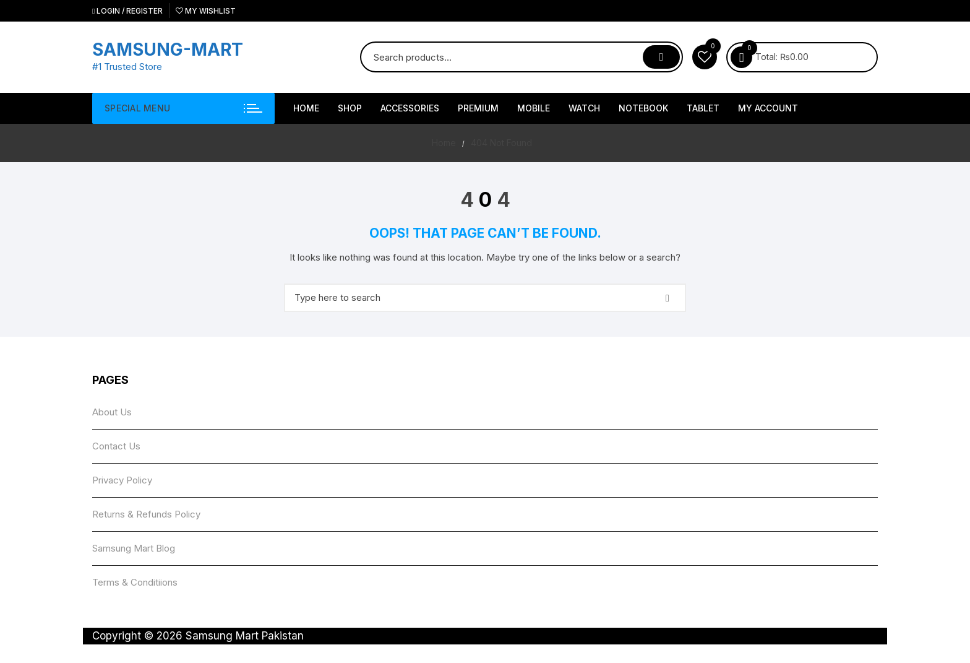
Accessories (409, 108)
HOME (306, 108)
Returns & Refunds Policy (146, 514)
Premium (478, 108)
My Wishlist (206, 10)
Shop (350, 108)
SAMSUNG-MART (167, 49)
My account (768, 108)
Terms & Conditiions (135, 582)
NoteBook (643, 108)
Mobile (533, 108)
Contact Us (116, 446)
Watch (584, 108)
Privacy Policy (122, 480)
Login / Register (127, 10)
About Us (112, 412)
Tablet (703, 108)
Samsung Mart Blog (133, 548)
